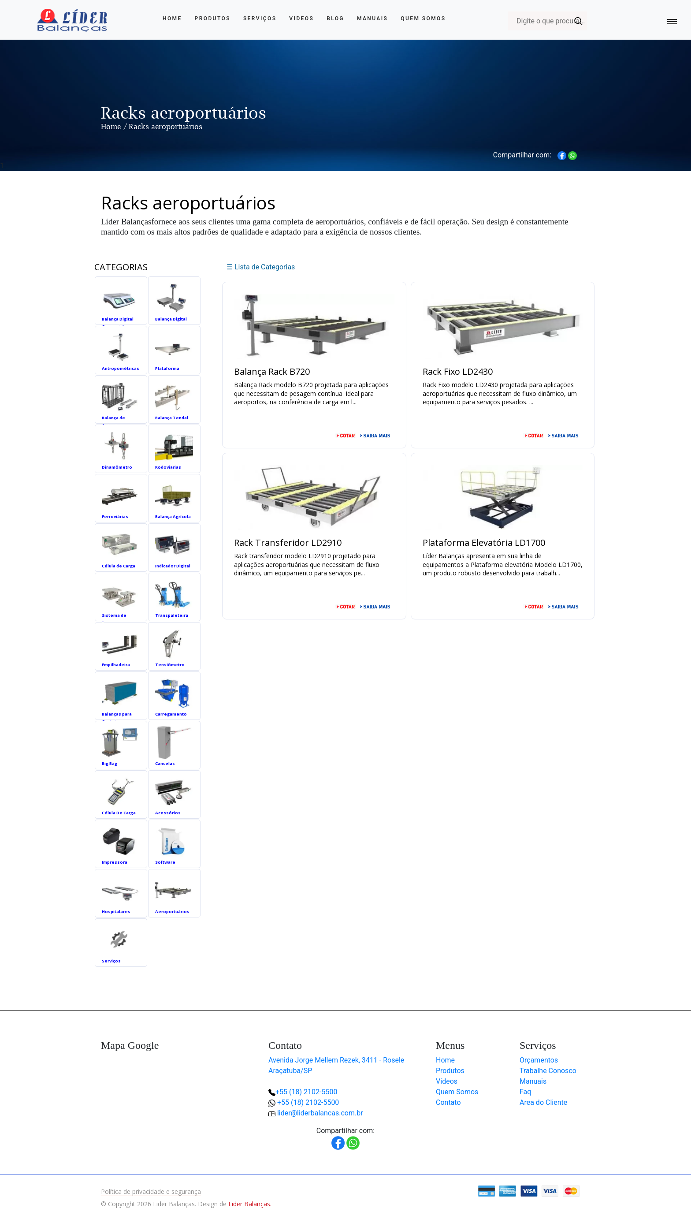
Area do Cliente (543, 1102)
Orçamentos (539, 1060)
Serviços (260, 18)
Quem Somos (423, 18)
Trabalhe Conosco (548, 1070)
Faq (525, 1092)
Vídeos (446, 1081)
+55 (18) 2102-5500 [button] (308, 1102)
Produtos (212, 18)
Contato (448, 1102)
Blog (335, 18)
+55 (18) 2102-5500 (306, 1092)
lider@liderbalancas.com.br (320, 1113)
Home (172, 18)
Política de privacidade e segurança (151, 1191)
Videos (301, 18)
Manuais (372, 18)
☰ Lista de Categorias (261, 267)
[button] (656, 1188)
